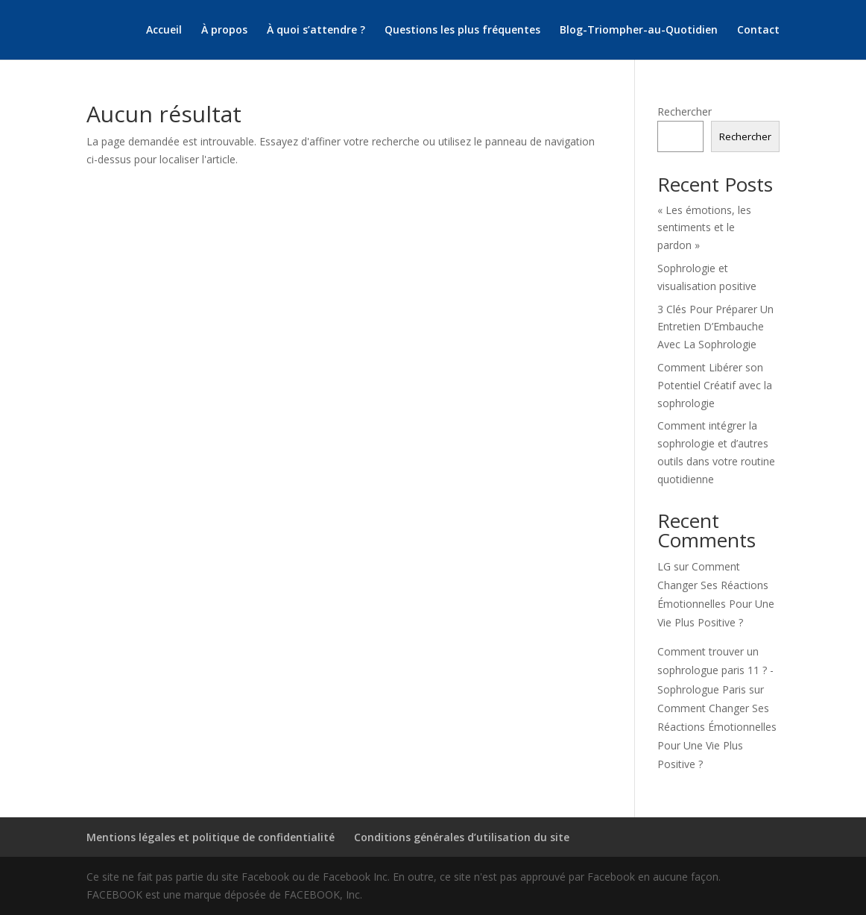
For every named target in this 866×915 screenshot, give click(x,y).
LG (664, 566)
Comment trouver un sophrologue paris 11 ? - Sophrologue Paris (715, 670)
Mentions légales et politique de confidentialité (210, 837)
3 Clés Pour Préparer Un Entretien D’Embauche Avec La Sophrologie (715, 327)
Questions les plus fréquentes (462, 31)
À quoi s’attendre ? (316, 31)
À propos (224, 31)
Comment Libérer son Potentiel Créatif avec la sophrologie (714, 385)
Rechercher (684, 111)
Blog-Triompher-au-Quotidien (639, 31)
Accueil (164, 31)
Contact (758, 31)
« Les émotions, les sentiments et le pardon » (704, 228)
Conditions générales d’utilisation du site (461, 837)
